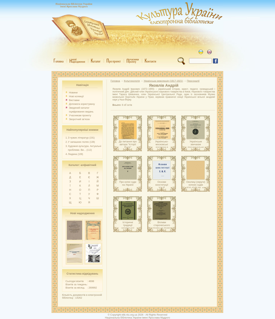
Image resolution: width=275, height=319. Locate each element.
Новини (73, 92)
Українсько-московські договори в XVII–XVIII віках (162, 145)
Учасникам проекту (80, 115)
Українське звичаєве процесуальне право (196, 145)
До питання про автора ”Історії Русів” (128, 144)
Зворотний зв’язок (79, 119)
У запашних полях (78, 141)
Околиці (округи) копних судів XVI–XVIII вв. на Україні (195, 186)
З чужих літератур (78, 137)
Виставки (74, 100)
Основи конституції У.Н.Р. (161, 184)
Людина (72, 154)
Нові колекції (76, 96)
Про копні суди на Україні (127, 183)
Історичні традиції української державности (127, 226)
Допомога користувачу (82, 104)
